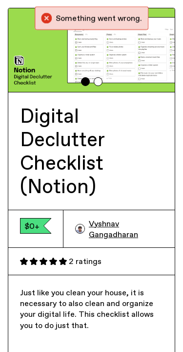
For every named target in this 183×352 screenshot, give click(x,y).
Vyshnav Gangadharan (106, 229)
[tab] (85, 81)
